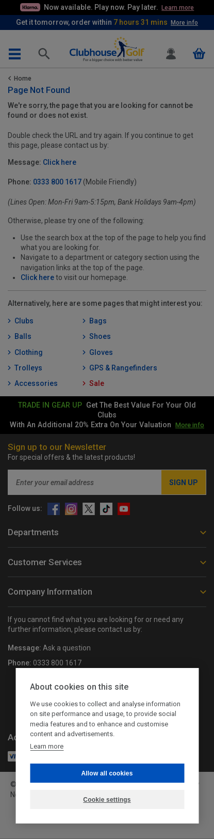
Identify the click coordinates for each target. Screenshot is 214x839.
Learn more (46, 746)
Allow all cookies (107, 773)
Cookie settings (106, 799)
